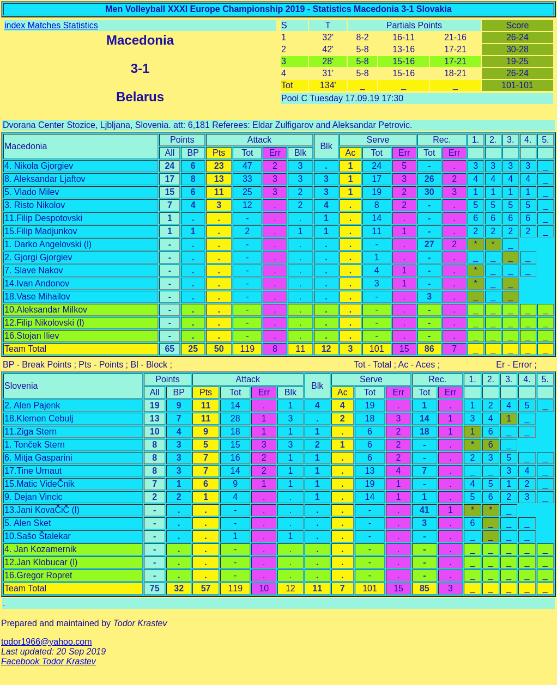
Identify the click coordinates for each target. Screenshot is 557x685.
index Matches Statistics (51, 25)
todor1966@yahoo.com (46, 641)
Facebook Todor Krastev (48, 661)
